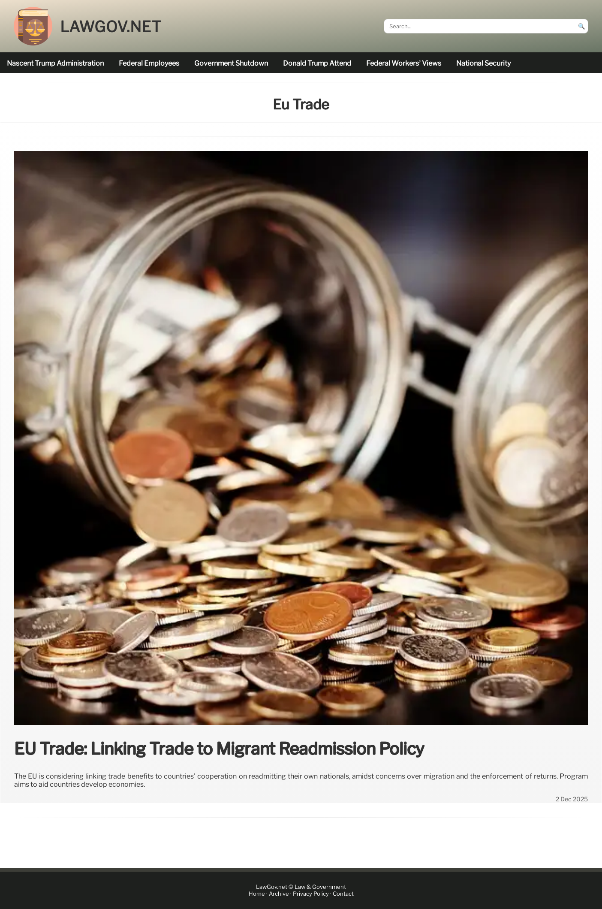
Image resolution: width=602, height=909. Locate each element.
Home (257, 894)
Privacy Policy (311, 894)
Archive (279, 894)
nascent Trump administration (55, 63)
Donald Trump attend (317, 63)
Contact (343, 894)
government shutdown (231, 63)
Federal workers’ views (403, 63)
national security (483, 63)
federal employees (149, 63)
